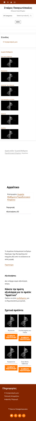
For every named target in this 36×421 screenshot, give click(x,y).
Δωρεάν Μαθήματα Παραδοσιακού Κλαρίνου (18, 197)
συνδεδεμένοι (22, 298)
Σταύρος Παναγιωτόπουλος (18, 8)
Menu (18, 22)
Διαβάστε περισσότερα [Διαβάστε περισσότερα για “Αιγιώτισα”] (11, 336)
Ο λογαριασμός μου (10, 42)
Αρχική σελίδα (9, 151)
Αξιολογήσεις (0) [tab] (12, 212)
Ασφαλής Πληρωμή (11, 399)
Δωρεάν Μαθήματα (7, 52)
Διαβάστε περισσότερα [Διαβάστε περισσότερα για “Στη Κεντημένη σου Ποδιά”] (25, 338)
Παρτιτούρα (9, 265)
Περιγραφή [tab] (10, 207)
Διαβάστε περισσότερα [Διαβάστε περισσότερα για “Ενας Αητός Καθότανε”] (25, 369)
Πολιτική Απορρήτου (11, 396)
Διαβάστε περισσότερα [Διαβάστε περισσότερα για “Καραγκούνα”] (11, 368)
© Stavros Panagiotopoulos (18, 409)
